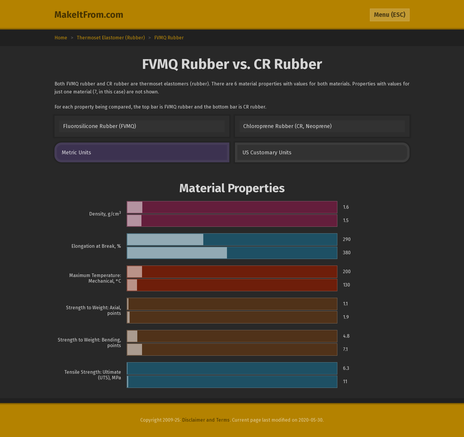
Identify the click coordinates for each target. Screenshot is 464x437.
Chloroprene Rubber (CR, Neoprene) (287, 126)
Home (60, 38)
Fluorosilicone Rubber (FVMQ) (99, 126)
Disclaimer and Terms (206, 420)
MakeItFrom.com (88, 14)
